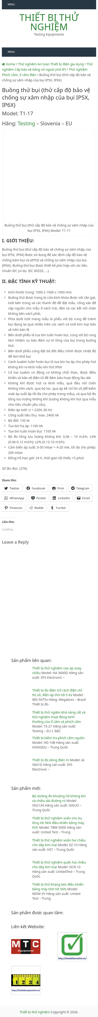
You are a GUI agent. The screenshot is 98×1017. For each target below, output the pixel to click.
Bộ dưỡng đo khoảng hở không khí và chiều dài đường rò (59, 798)
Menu (11, 4)
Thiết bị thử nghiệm (48, 22)
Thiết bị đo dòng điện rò (51, 760)
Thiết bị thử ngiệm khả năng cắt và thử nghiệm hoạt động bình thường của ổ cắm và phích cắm (58, 717)
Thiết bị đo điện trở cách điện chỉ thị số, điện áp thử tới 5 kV (57, 692)
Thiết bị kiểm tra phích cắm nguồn (58, 738)
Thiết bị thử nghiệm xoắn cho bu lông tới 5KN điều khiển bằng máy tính (58, 823)
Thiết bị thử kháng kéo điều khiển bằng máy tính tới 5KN (58, 886)
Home (8, 64)
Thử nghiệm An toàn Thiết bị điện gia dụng (51, 64)
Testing (26, 123)
